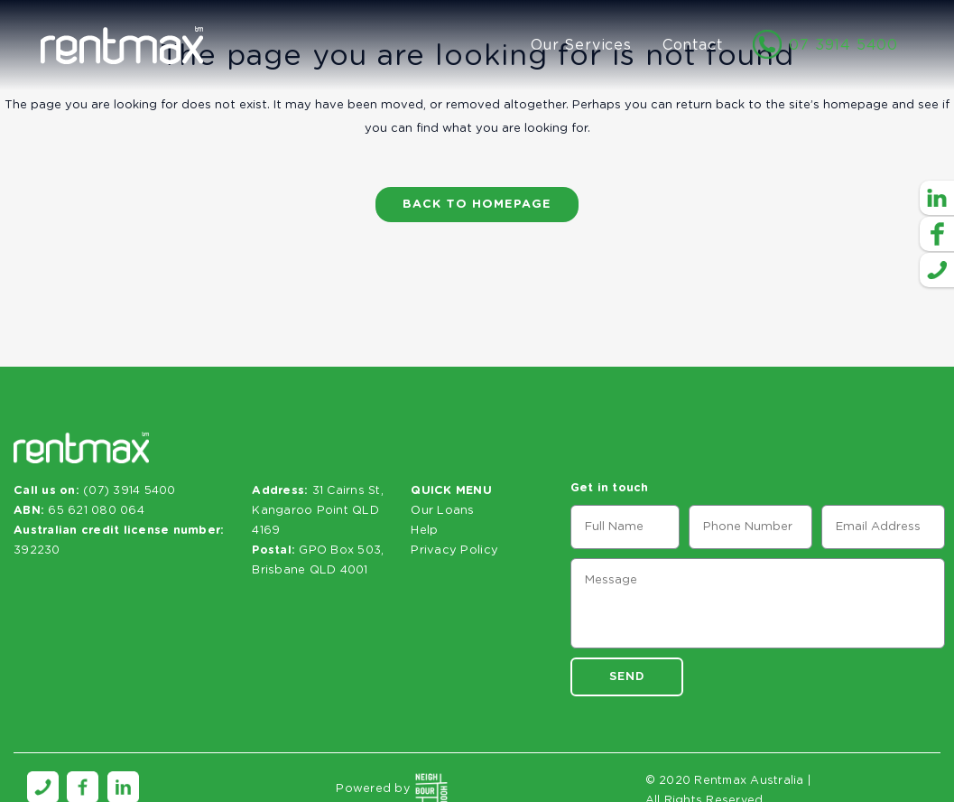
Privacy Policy (454, 550)
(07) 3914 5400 (129, 491)
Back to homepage (477, 204)
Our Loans (442, 511)
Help (424, 530)
